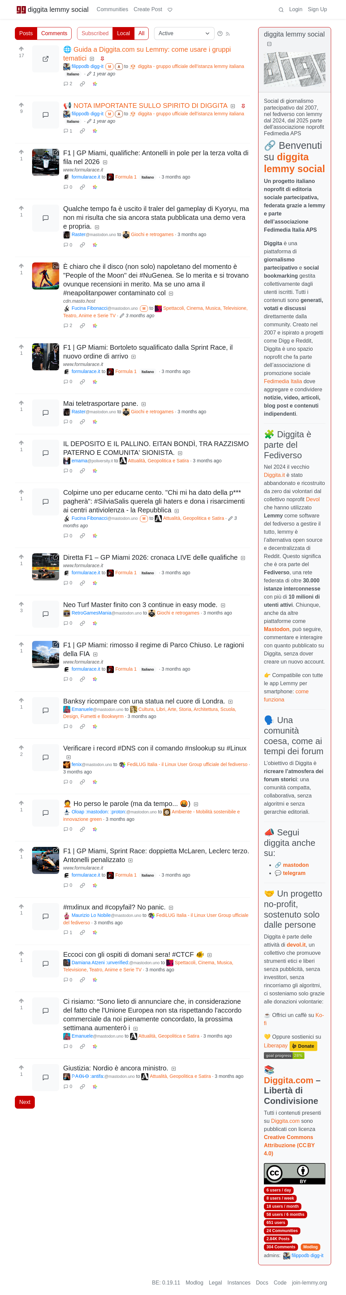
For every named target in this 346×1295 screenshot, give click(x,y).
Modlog (310, 1247)
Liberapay (276, 1045)
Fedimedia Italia (283, 381)
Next (24, 1102)
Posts (26, 33)
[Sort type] (184, 33)
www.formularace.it (83, 169)
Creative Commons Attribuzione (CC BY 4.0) (289, 1145)
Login (295, 9)
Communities (112, 9)
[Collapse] (269, 44)
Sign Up (317, 9)
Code (280, 1283)
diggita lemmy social (52, 9)
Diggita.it (274, 475)
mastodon (295, 865)
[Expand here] (45, 276)
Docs (262, 1283)
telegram (294, 873)
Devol (313, 499)
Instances (238, 1283)
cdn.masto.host (79, 301)
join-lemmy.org (309, 1283)
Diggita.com (288, 1080)
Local (123, 33)
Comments (54, 33)
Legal (215, 1283)
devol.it (296, 945)
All (142, 33)
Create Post (147, 9)
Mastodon (277, 629)
